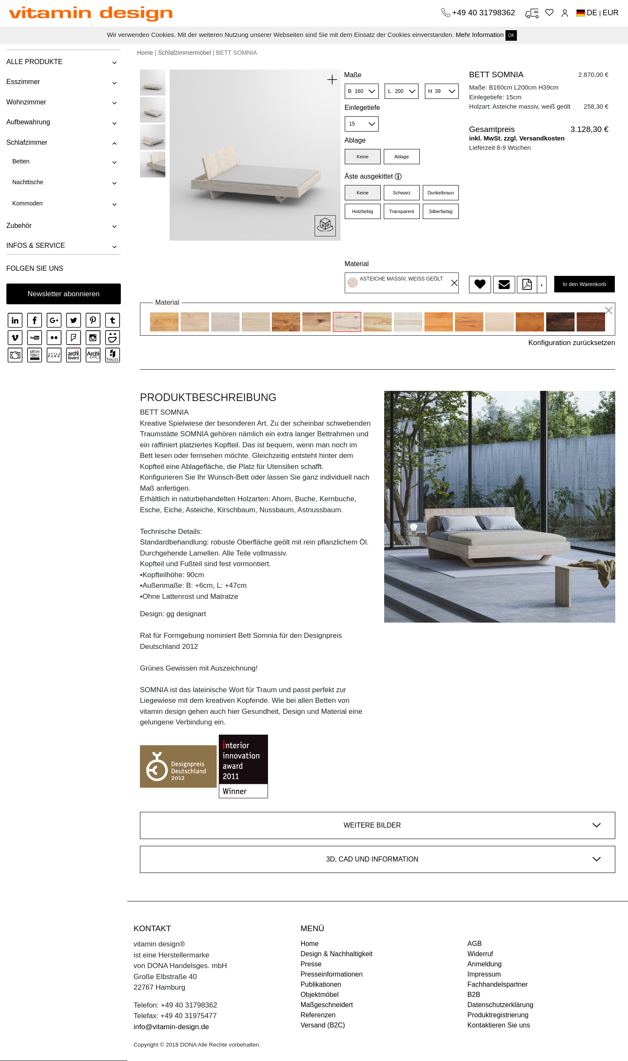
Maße (353, 75)
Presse (311, 964)
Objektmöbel (320, 994)
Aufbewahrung (28, 122)
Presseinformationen (332, 974)
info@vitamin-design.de (171, 1027)
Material (357, 263)
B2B (473, 994)
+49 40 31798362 (484, 12)
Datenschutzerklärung (500, 1004)
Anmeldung (484, 964)
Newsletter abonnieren (64, 294)
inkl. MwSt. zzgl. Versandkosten (516, 138)
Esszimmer (23, 81)
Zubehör (19, 225)
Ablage (355, 140)
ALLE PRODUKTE (34, 61)
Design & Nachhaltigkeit (337, 953)
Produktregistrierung (497, 1015)
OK (511, 35)
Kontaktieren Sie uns (498, 1025)
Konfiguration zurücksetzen (571, 343)
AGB (474, 943)
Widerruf (480, 953)
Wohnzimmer (26, 102)
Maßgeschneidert (327, 1004)
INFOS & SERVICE (35, 245)
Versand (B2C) (323, 1025)
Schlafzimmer (26, 142)
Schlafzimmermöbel (184, 52)
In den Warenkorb (584, 284)
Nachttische (27, 182)
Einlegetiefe (362, 107)
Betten (20, 161)
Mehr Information (480, 34)
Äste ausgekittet (373, 176)
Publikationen (321, 984)
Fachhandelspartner (497, 984)
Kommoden (27, 203)
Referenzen (318, 1015)
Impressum (484, 974)
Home (145, 52)
